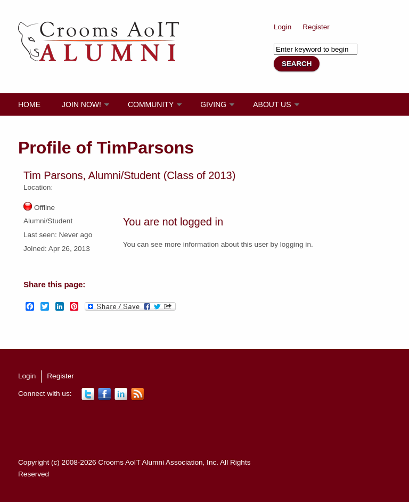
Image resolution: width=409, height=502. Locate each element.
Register (316, 27)
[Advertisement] (212, 428)
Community (151, 104)
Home (29, 104)
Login (282, 27)
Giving (213, 104)
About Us (272, 104)
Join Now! (81, 104)
